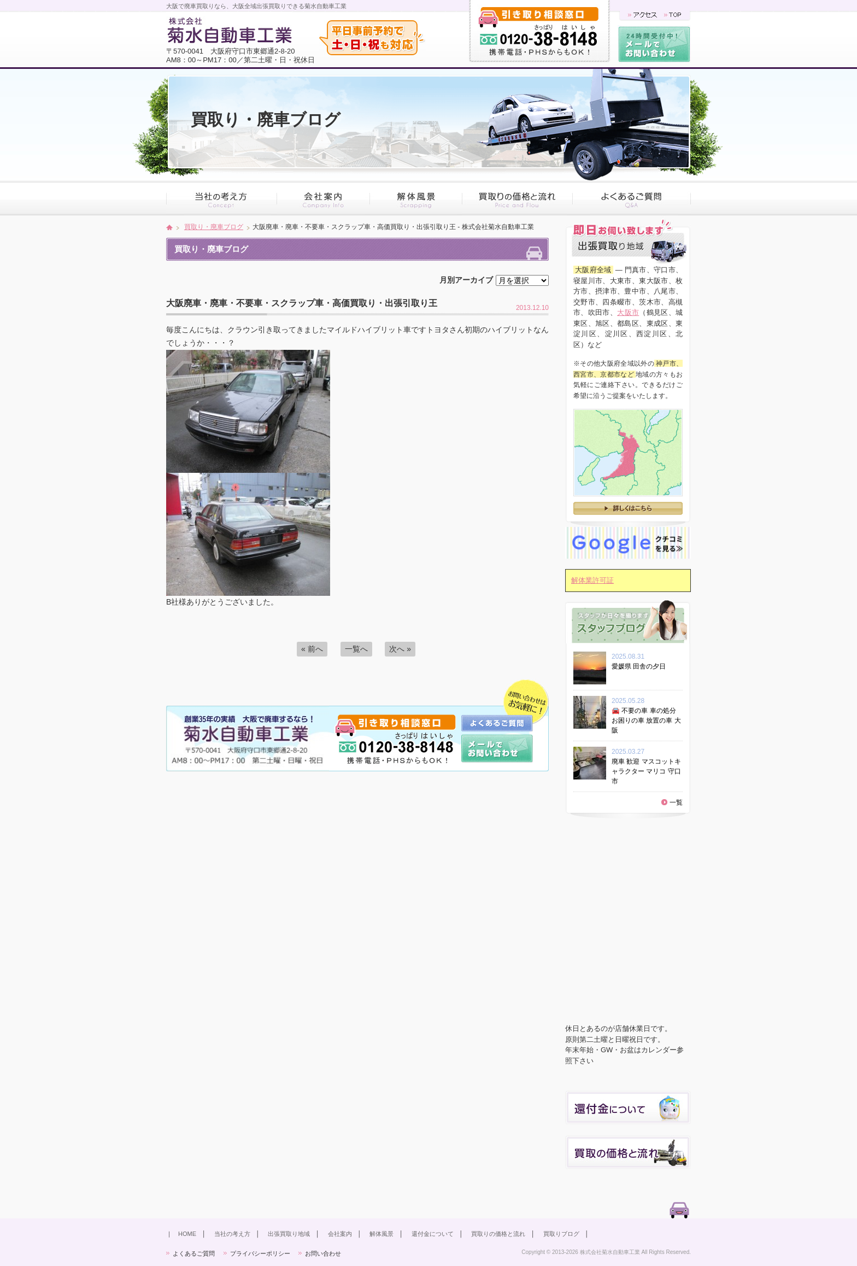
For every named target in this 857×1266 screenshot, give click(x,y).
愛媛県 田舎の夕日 (642, 666)
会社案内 (340, 1233)
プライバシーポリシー (260, 1253)
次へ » (400, 648)
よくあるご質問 (194, 1253)
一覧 (676, 802)
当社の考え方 (232, 1233)
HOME (187, 1233)
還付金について (433, 1233)
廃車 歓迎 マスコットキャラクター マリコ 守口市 (646, 771)
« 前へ (312, 648)
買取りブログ (561, 1233)
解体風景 (381, 1233)
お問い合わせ (323, 1253)
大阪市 (628, 312)
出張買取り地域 (289, 1233)
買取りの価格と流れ (498, 1233)
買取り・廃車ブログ (213, 227)
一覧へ (356, 648)
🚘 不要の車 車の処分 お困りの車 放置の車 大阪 (646, 720)
